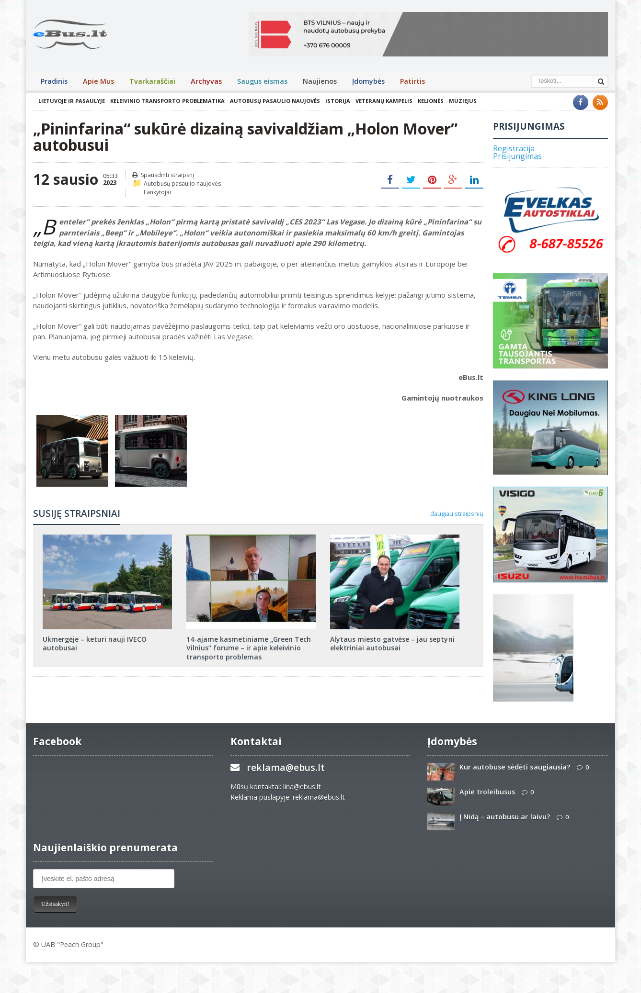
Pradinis (54, 81)
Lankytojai (157, 192)
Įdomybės (368, 81)
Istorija (337, 100)
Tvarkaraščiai (152, 81)
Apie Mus (98, 81)
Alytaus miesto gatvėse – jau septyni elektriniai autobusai (392, 643)
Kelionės (430, 100)
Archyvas (206, 81)
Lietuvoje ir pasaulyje (71, 100)
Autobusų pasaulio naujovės (274, 100)
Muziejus (462, 100)
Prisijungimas (517, 156)
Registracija (514, 148)
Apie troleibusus (487, 791)
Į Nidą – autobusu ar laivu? (504, 816)
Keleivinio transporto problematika (167, 100)
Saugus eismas (262, 81)
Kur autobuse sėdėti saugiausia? (514, 766)
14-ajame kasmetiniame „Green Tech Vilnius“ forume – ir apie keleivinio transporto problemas (248, 648)
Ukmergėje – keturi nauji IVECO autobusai (95, 643)
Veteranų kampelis (383, 100)
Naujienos (320, 81)
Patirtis (412, 81)
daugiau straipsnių (456, 513)
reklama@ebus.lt (286, 767)
